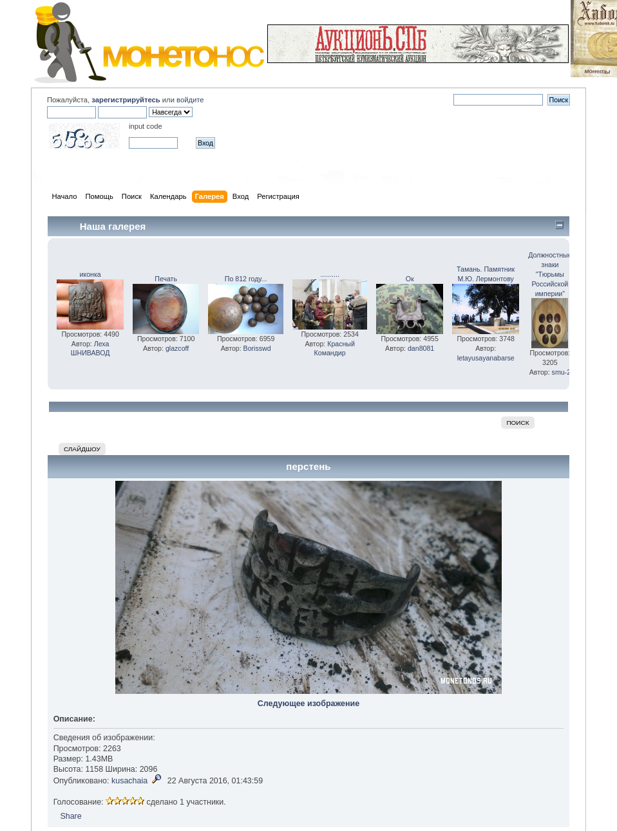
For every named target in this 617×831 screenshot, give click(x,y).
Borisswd (257, 348)
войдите (190, 100)
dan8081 (421, 348)
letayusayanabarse (486, 358)
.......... (329, 274)
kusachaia (129, 780)
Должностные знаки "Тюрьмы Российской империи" (549, 274)
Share (70, 816)
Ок (410, 279)
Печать (166, 279)
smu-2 (561, 372)
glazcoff (177, 348)
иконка (90, 274)
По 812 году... (246, 279)
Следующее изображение (308, 703)
